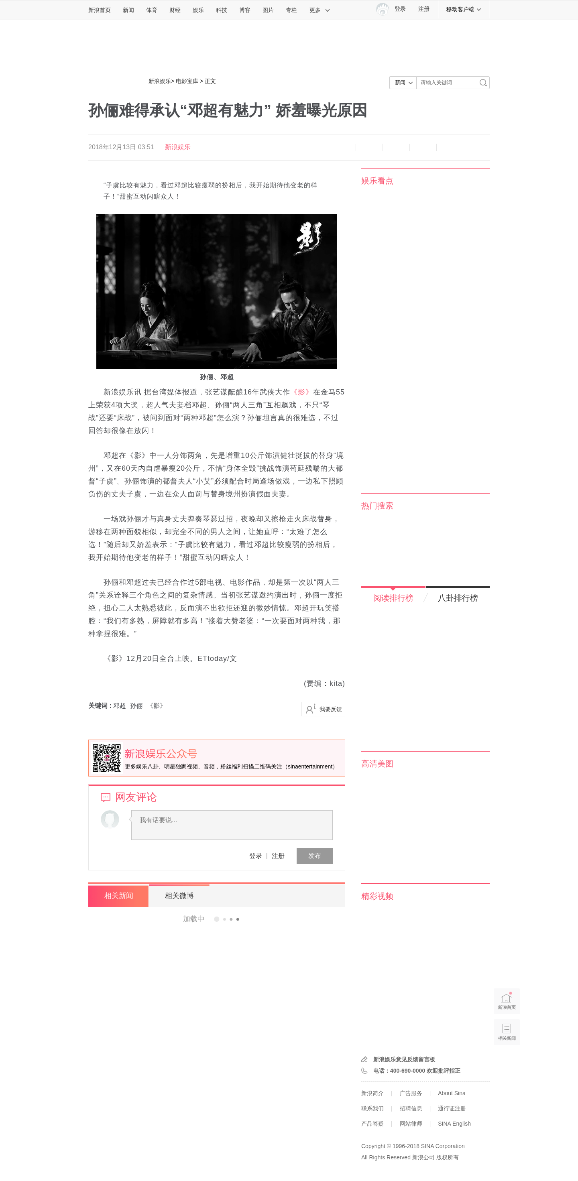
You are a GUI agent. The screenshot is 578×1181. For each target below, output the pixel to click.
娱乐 (198, 10)
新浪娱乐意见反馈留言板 (404, 1059)
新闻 (128, 10)
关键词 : (100, 705)
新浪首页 (99, 10)
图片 (268, 10)
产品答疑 (372, 1123)
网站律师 (411, 1123)
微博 (369, 147)
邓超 (119, 705)
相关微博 (178, 896)
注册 (423, 9)
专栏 (291, 10)
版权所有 (447, 1157)
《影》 (301, 392)
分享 (423, 147)
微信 (396, 147)
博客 (244, 10)
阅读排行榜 (393, 598)
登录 (255, 855)
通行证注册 (452, 1108)
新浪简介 (372, 1093)
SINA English (454, 1123)
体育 (151, 10)
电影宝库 (187, 81)
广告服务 (411, 1093)
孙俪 (136, 705)
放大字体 (315, 147)
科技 (221, 10)
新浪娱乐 (160, 81)
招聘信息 (411, 1108)
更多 (319, 10)
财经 (175, 10)
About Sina (452, 1093)
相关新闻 (118, 896)
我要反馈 (331, 709)
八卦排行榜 (458, 598)
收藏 (342, 147)
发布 (314, 855)
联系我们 (372, 1108)
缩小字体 (288, 147)
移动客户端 (464, 9)
